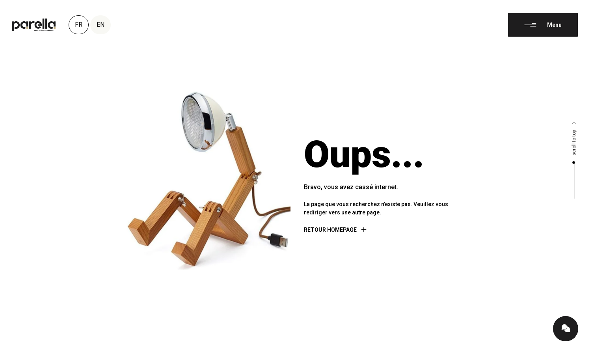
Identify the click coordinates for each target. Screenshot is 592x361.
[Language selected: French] (572, 354)
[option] (572, 355)
